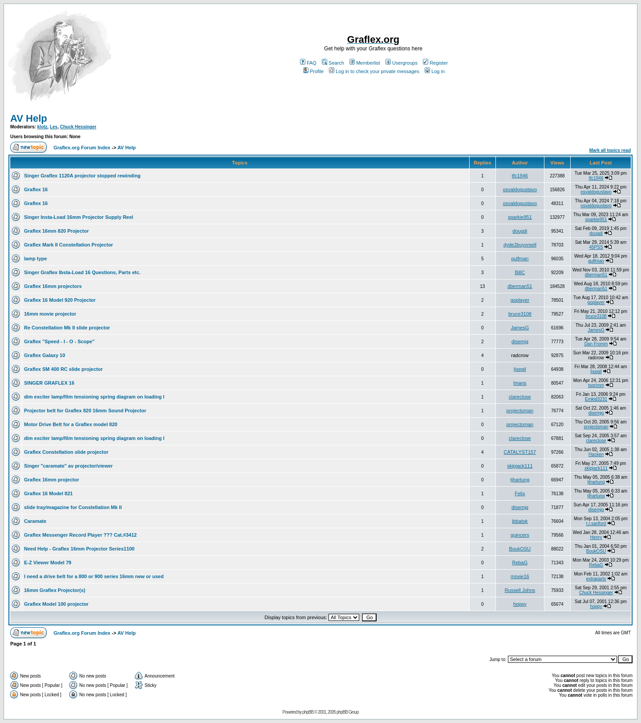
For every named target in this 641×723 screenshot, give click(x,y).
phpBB (307, 712)
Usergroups (401, 63)
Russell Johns (520, 590)
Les (53, 126)
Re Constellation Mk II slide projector (67, 327)
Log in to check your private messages (374, 71)
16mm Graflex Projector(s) (54, 590)
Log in (435, 71)
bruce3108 (519, 313)
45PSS (596, 247)
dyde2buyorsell (519, 244)
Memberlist (364, 63)
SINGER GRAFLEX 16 (49, 383)
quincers (520, 535)
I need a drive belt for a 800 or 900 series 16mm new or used (94, 576)
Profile (313, 71)
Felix (520, 493)
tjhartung (519, 479)
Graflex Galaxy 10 (44, 355)
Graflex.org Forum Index (81, 147)
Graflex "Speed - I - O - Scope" (59, 341)
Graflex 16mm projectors (53, 286)
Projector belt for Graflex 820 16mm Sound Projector (85, 410)
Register (435, 63)
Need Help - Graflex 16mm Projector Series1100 (79, 548)
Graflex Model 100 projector (56, 604)
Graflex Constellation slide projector (66, 452)
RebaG (519, 562)
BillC (520, 272)
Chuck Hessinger (78, 126)
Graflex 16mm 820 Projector (56, 231)
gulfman (519, 258)
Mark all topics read (610, 150)
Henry (596, 537)
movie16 (520, 576)
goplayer (520, 300)
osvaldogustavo (520, 189)
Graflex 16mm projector (51, 479)
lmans (519, 383)
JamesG (520, 327)
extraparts (596, 578)
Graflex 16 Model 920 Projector (60, 300)
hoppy (520, 604)
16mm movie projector (50, 313)
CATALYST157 (519, 452)
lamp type (35, 258)
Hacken (596, 454)
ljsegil (520, 369)
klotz (42, 126)
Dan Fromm (596, 343)
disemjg (519, 341)
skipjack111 (519, 465)
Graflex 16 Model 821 (48, 493)
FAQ (308, 63)
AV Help (28, 118)
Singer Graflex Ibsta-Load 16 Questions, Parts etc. (82, 272)
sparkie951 (520, 217)
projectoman (520, 410)
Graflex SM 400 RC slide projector (63, 369)
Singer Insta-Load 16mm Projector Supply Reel (78, 217)
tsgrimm (596, 385)
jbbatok (519, 521)
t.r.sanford (596, 523)
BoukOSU (520, 548)
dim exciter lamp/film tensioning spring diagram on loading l (94, 396)
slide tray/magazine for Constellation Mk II (73, 507)
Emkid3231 (596, 399)
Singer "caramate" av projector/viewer (68, 465)
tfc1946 (520, 175)
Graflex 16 (36, 189)
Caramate (35, 521)
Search (333, 63)
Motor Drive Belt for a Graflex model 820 (71, 424)
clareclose (520, 396)
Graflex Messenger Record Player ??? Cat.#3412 (80, 535)
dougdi (519, 231)
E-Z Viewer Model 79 (47, 562)
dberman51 (596, 274)
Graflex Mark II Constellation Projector (68, 244)
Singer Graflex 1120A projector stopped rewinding (82, 175)
